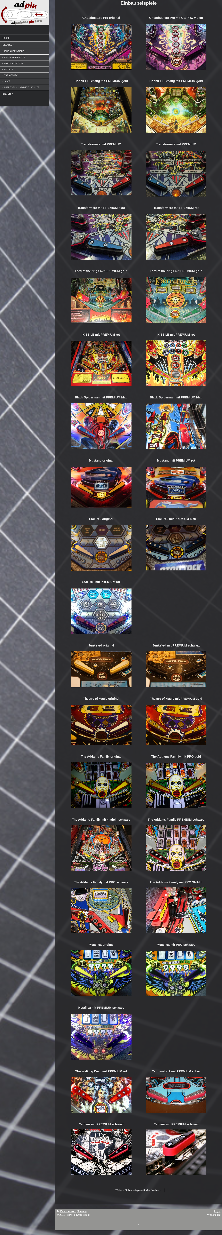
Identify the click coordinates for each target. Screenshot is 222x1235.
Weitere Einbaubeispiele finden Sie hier (137, 1190)
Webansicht (213, 1214)
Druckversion (66, 1211)
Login (217, 1211)
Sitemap (82, 1211)
